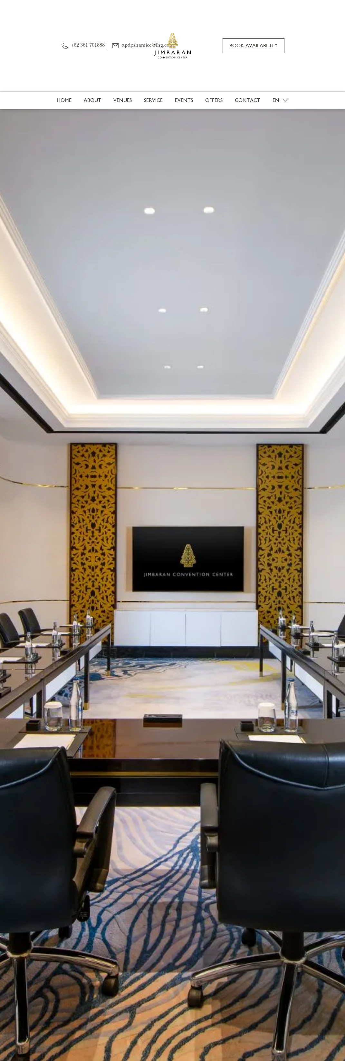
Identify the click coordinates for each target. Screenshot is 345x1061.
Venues (122, 100)
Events (184, 100)
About (92, 100)
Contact (247, 100)
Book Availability (253, 45)
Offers (214, 100)
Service (153, 100)
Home (64, 100)
